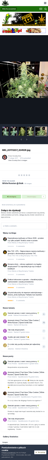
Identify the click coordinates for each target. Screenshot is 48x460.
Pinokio (14, 363)
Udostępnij (11, 196)
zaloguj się (23, 215)
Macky (14, 243)
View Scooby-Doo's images (17, 160)
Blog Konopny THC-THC (29, 256)
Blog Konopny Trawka (26, 243)
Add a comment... (10, 226)
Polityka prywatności (9, 453)
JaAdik (10, 315)
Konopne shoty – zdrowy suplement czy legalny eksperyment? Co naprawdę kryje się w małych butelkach (25, 266)
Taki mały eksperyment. (16, 330)
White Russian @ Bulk (12, 183)
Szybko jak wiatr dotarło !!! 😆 (18, 337)
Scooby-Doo (17, 156)
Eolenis (10, 325)
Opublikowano (28, 363)
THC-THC (15, 256)
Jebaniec (11, 349)
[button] (21, 139)
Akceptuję (40, 452)
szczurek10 (16, 397)
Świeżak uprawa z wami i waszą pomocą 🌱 (23, 313)
